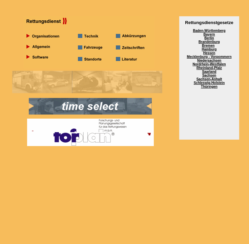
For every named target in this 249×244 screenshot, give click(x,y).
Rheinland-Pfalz (209, 68)
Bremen (208, 45)
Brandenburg (209, 42)
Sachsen (209, 75)
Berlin (209, 38)
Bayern (209, 34)
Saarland (209, 72)
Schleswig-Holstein (209, 83)
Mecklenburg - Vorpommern (209, 57)
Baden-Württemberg (209, 31)
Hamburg (209, 49)
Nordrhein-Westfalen (209, 64)
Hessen (209, 53)
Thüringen (209, 86)
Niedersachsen (209, 60)
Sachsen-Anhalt (209, 79)
